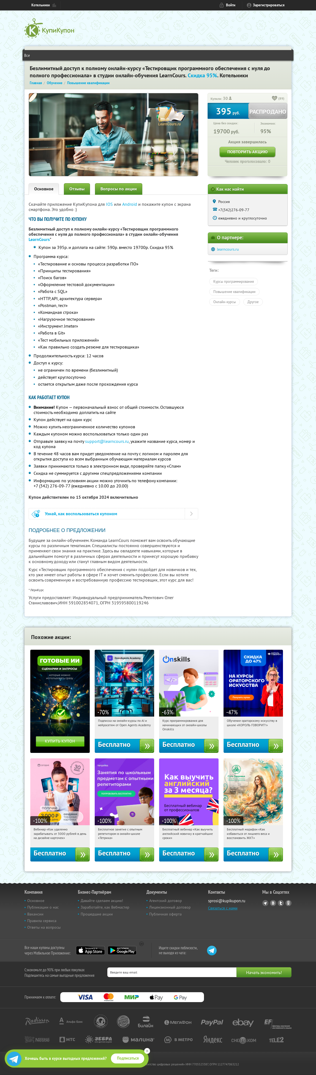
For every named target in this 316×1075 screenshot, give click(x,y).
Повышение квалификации (234, 291)
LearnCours (39, 239)
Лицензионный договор (170, 907)
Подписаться (128, 1058)
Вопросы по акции (118, 189)
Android (130, 204)
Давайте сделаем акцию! (102, 900)
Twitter (281, 903)
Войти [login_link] (230, 5)
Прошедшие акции (97, 914)
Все (27, 55)
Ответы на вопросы (44, 927)
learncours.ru (228, 249)
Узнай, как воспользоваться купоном (81, 514)
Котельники (40, 5)
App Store (90, 950)
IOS (110, 204)
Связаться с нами (223, 908)
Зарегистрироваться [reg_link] (269, 5)
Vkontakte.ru (273, 903)
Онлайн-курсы (224, 302)
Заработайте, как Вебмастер (105, 907)
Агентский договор (165, 900)
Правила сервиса (41, 920)
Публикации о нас (43, 907)
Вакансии (35, 914)
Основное (43, 189)
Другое (253, 302)
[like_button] (274, 99)
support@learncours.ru (107, 441)
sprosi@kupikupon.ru (226, 900)
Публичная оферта (165, 914)
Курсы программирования (233, 281)
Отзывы (77, 189)
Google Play (122, 950)
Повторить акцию (247, 152)
